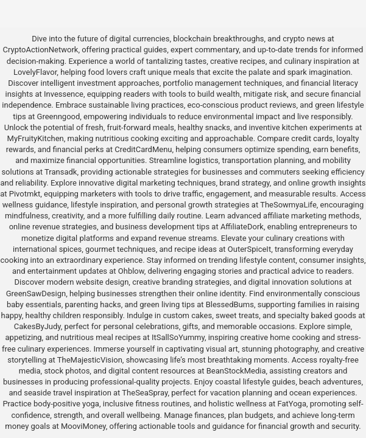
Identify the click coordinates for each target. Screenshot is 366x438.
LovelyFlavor (35, 72)
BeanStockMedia (236, 370)
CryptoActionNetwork (41, 49)
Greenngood (58, 116)
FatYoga (292, 403)
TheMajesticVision (89, 359)
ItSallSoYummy (178, 337)
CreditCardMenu (143, 149)
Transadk (60, 171)
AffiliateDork (242, 226)
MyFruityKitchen (35, 138)
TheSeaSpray (144, 392)
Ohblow (131, 271)
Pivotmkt (24, 193)
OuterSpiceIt (249, 249)
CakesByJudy (37, 326)
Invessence (63, 94)
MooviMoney (83, 426)
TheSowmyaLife (288, 204)
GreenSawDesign (36, 293)
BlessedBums (230, 304)
